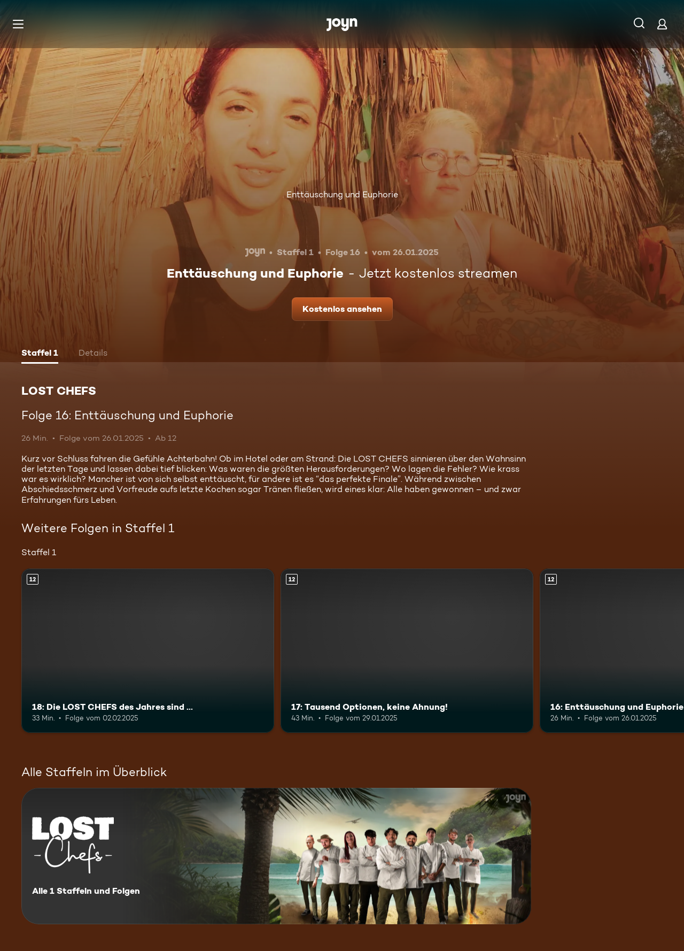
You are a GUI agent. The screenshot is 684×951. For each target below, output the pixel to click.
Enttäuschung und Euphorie (342, 194)
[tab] (39, 354)
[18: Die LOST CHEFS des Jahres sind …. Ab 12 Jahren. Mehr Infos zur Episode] (147, 651)
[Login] (662, 23)
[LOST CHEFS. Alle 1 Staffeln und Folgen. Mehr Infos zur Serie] (276, 856)
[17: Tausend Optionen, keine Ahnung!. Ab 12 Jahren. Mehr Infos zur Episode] (407, 651)
